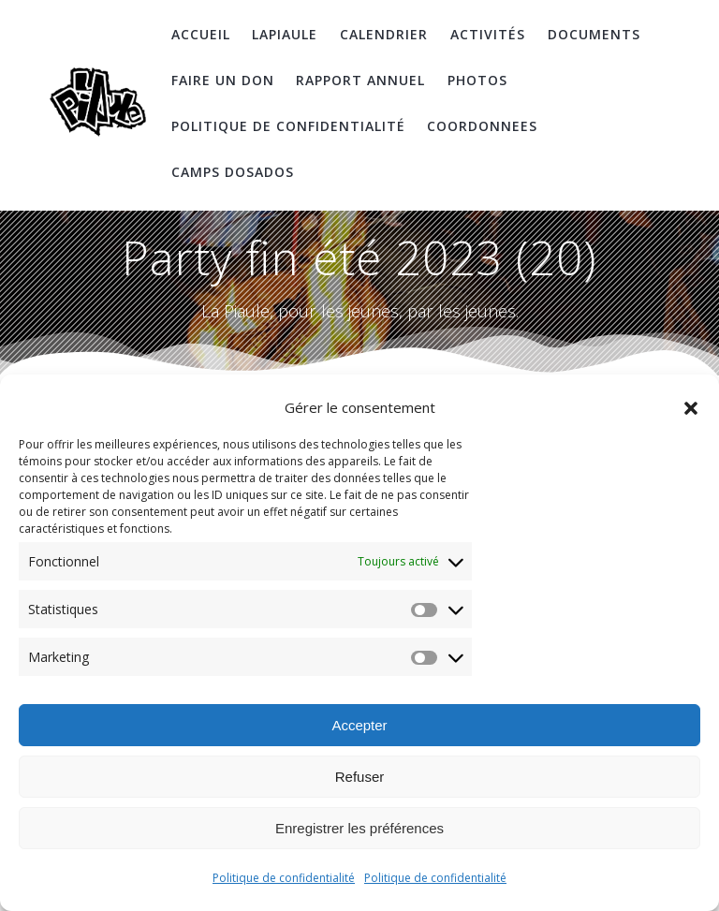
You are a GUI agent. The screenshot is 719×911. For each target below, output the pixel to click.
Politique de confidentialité (284, 878)
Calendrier (384, 34)
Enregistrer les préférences (359, 828)
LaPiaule (284, 34)
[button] (691, 408)
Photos (477, 80)
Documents (594, 34)
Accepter (359, 725)
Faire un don (222, 80)
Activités (487, 34)
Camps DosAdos (232, 172)
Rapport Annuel (360, 80)
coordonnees (482, 126)
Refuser (360, 777)
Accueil (200, 34)
